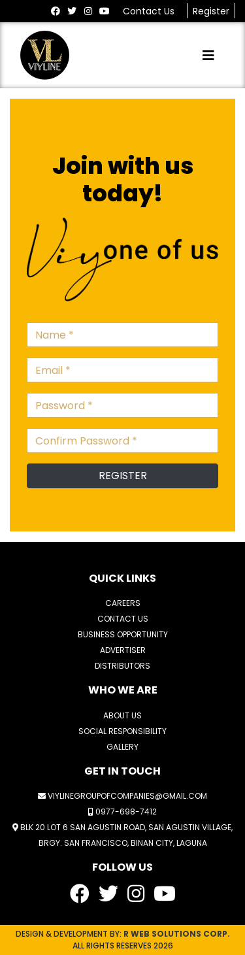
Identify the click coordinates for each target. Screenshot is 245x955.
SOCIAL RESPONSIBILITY (122, 731)
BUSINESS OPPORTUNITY (123, 634)
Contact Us (150, 11)
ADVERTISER (123, 650)
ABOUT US (122, 715)
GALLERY (122, 746)
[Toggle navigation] (208, 55)
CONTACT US (122, 618)
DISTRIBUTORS (122, 665)
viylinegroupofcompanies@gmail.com (122, 795)
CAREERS (122, 603)
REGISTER (123, 475)
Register (211, 11)
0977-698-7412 (122, 811)
